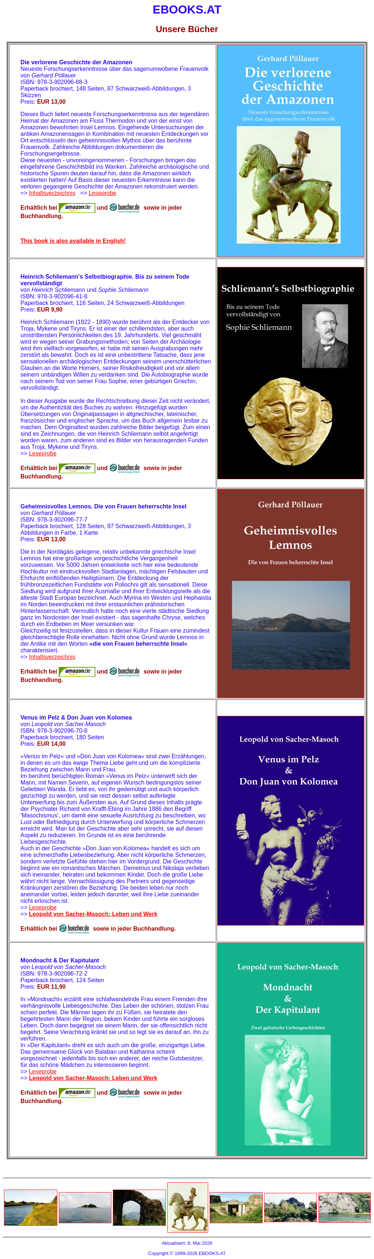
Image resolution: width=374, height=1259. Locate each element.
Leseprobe (103, 193)
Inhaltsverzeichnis (52, 193)
